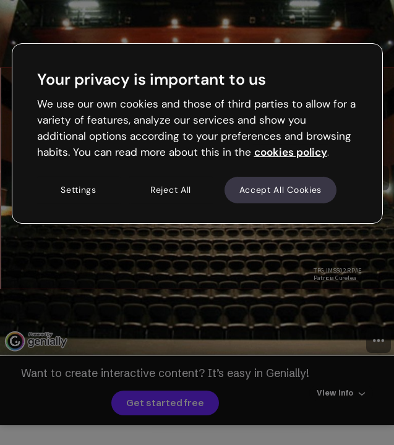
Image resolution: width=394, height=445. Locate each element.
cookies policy (290, 152)
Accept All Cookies (280, 189)
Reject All (170, 189)
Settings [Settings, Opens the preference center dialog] (78, 189)
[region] (197, 133)
